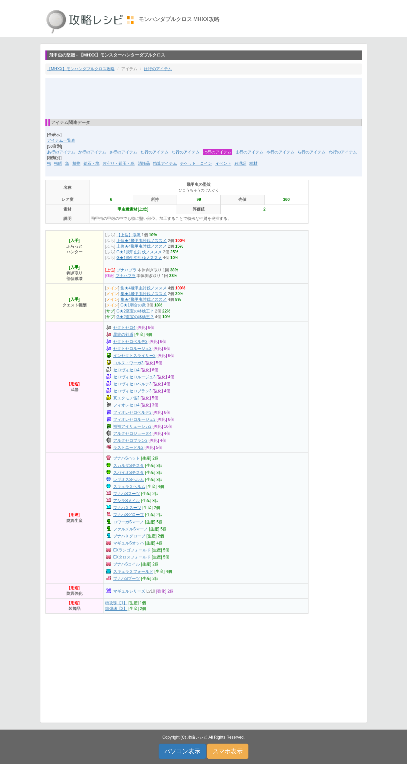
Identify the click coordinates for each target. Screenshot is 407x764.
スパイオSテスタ (128, 472)
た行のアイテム (155, 152)
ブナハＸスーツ (127, 507)
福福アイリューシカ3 (132, 426)
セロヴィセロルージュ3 (134, 377)
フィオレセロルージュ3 (134, 419)
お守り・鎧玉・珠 (119, 163)
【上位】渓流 (129, 235)
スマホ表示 (228, 751)
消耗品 (144, 163)
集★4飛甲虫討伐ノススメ (144, 288)
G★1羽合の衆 (133, 305)
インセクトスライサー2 (134, 355)
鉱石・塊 (91, 163)
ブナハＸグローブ (129, 536)
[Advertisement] (203, 98)
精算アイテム (165, 163)
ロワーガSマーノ (128, 522)
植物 (76, 163)
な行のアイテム (186, 152)
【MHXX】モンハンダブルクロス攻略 (81, 69)
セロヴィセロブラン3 (132, 391)
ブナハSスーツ (126, 493)
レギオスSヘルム (128, 479)
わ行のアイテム (343, 152)
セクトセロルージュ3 (132, 348)
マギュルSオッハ (128, 543)
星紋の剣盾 (123, 334)
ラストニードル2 (128, 447)
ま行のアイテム (249, 152)
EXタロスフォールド (132, 557)
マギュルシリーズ (129, 591)
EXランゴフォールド (132, 550)
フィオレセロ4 (126, 405)
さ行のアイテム (123, 152)
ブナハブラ (127, 270)
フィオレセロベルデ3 (132, 412)
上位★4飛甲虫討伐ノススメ (142, 240)
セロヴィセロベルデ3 (132, 384)
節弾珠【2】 (116, 608)
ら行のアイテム (311, 152)
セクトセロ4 (124, 327)
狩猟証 (240, 163)
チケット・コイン (196, 163)
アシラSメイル (126, 500)
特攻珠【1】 (116, 603)
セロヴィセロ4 (126, 370)
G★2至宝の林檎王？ (135, 311)
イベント (223, 163)
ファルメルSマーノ (130, 529)
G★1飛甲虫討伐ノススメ (139, 252)
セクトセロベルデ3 (130, 341)
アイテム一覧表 (61, 140)
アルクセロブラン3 (130, 440)
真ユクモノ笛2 (126, 398)
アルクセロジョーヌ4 (132, 433)
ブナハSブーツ (126, 578)
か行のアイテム (92, 152)
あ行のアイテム (61, 152)
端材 (253, 163)
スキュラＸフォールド (133, 571)
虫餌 (58, 163)
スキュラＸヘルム (129, 486)
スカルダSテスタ (128, 465)
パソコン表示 (182, 751)
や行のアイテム (280, 152)
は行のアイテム (158, 69)
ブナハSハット (126, 458)
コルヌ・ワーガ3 (128, 363)
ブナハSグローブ (128, 514)
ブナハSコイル (126, 564)
